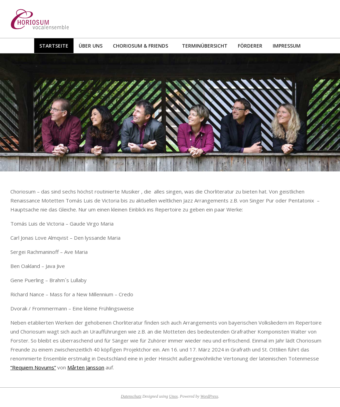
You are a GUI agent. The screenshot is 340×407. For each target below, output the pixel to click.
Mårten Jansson (85, 367)
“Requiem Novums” (33, 367)
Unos (173, 396)
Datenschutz (131, 396)
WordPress (209, 396)
